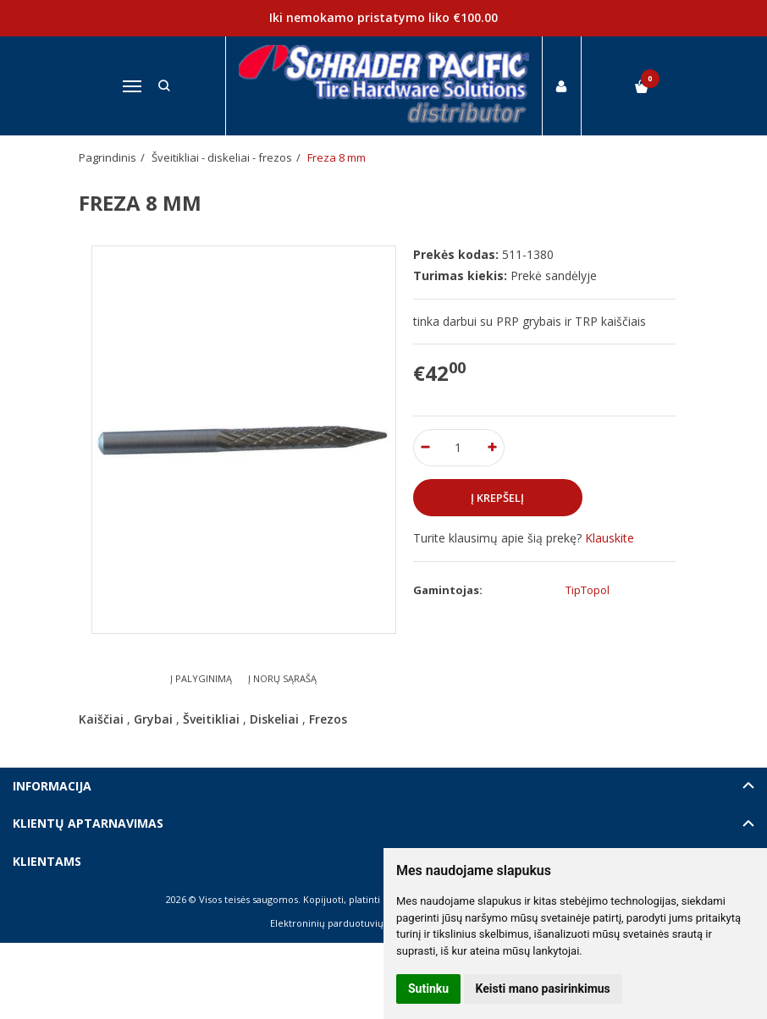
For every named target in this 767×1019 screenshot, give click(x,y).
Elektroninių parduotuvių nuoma (344, 923)
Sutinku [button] (428, 988)
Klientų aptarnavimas (88, 823)
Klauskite (609, 538)
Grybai (153, 719)
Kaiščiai (101, 719)
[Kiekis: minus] (425, 447)
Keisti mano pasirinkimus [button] (543, 988)
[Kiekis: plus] (492, 447)
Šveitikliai (211, 719)
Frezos (328, 719)
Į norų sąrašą (282, 678)
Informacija (52, 786)
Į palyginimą (201, 678)
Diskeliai (274, 719)
